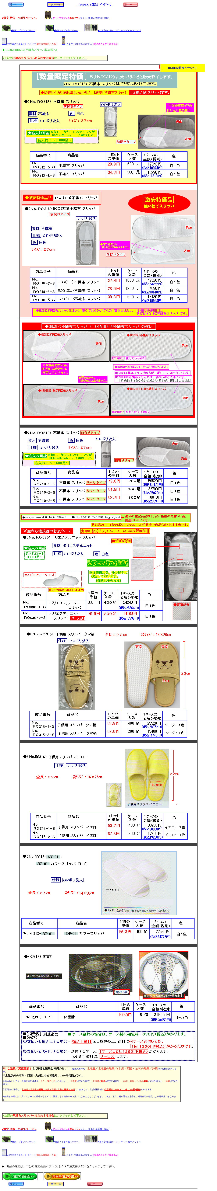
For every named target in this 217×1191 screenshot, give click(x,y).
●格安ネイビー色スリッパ (62, 30)
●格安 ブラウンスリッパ (18, 30)
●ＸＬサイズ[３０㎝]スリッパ (77, 44)
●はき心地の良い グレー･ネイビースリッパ (113, 30)
